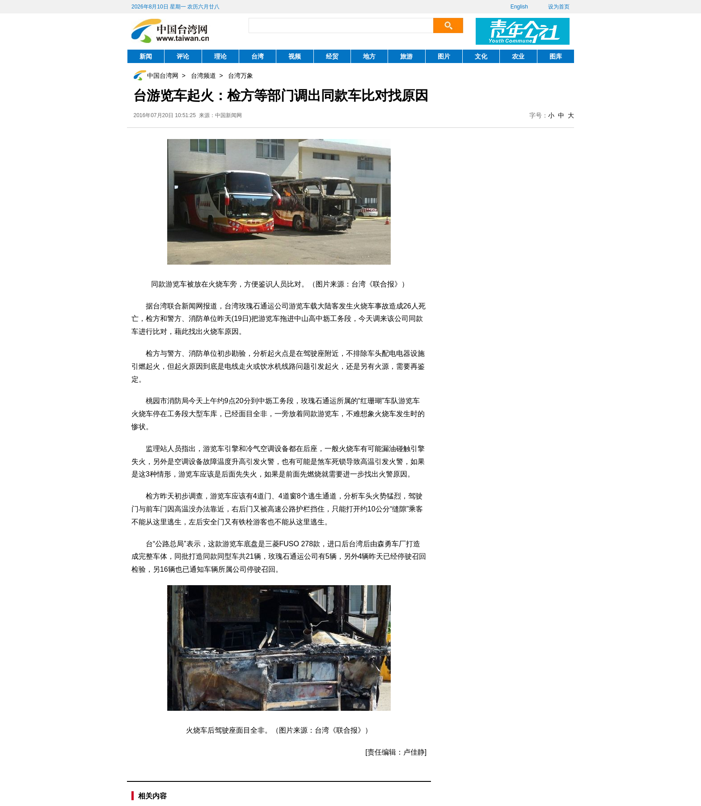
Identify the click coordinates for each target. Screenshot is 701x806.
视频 (294, 56)
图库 (555, 56)
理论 (220, 56)
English (519, 7)
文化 (481, 56)
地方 (369, 56)
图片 (444, 56)
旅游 (406, 56)
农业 (518, 56)
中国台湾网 (162, 75)
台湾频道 (203, 75)
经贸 (332, 56)
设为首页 (559, 7)
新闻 (145, 56)
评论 (183, 56)
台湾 (257, 56)
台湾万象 (240, 75)
